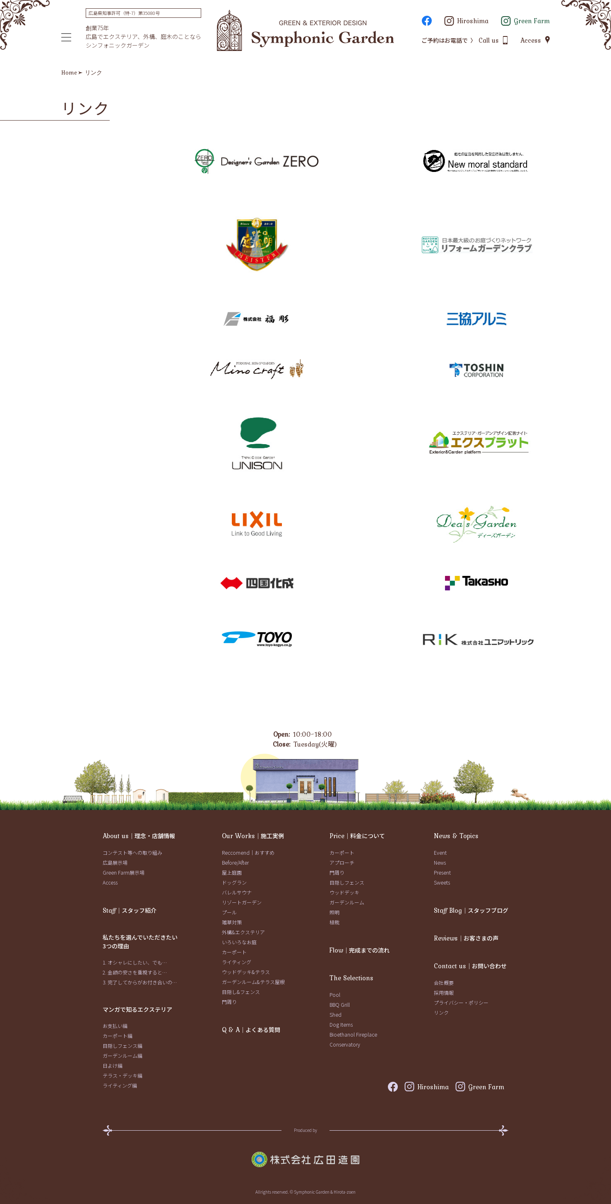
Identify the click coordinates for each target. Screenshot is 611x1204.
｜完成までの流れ (360, 950)
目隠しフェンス (347, 882)
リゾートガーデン (242, 902)
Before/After (235, 862)
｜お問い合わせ (470, 966)
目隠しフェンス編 (122, 1045)
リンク (441, 1012)
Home (69, 72)
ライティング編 (120, 1085)
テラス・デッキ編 (122, 1075)
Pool (335, 994)
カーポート (234, 951)
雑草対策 (232, 922)
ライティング (236, 961)
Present (442, 872)
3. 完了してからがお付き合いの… (140, 982)
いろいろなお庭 (239, 941)
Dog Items (341, 1024)
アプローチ (342, 862)
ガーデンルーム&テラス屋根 (253, 981)
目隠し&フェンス (241, 991)
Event (440, 852)
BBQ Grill (340, 1004)
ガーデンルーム (347, 902)
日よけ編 (113, 1065)
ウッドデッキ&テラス (246, 971)
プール (229, 912)
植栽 (334, 922)
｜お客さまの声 (466, 938)
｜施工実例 (253, 836)
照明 (334, 912)
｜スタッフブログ (471, 910)
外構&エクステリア (243, 932)
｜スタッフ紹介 (129, 910)
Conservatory (345, 1044)
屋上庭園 (232, 872)
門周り (229, 1001)
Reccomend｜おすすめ (248, 852)
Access (110, 882)
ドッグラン (234, 882)
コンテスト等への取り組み (132, 852)
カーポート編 (117, 1035)
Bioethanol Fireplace (353, 1034)
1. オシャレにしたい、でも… (135, 962)
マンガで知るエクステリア (137, 1009)
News (440, 862)
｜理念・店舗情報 (139, 836)
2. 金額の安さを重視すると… (135, 972)
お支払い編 (115, 1025)
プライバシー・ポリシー (461, 1002)
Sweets (442, 882)
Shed (336, 1014)
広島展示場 (115, 862)
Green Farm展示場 (123, 872)
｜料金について (357, 836)
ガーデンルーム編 (122, 1055)
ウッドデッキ (344, 892)
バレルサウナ (237, 892)
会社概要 (444, 982)
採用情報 (444, 992)
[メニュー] (66, 37)
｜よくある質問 (251, 1029)
